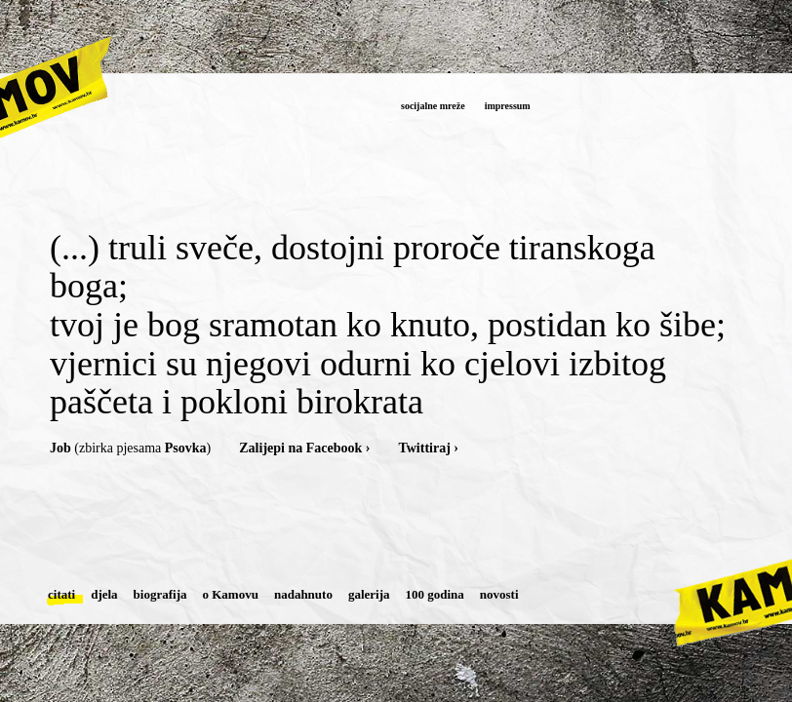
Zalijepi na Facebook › (304, 448)
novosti (499, 594)
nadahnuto (303, 594)
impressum (508, 105)
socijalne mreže (433, 105)
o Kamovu (230, 594)
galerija (369, 594)
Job (60, 448)
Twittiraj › (428, 448)
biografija (160, 594)
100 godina (435, 594)
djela (104, 594)
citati (61, 594)
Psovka (186, 448)
